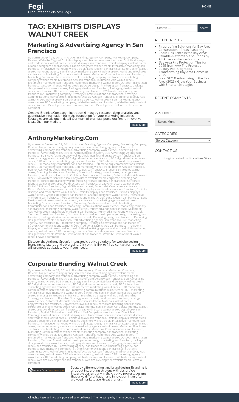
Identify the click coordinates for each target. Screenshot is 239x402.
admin (36, 57)
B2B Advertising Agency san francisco (98, 278)
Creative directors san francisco (77, 183)
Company (105, 57)
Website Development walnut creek (108, 105)
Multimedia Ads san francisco (76, 80)
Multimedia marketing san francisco (50, 82)
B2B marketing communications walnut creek (94, 290)
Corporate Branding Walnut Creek (77, 263)
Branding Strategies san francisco (82, 169)
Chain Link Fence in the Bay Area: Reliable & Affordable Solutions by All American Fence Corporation (184, 56)
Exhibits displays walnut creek (127, 63)
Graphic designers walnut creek (90, 66)
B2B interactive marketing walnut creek (95, 287)
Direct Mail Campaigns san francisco (118, 186)
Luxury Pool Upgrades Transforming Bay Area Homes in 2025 (183, 72)
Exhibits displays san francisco (86, 63)
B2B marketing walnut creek (93, 166)
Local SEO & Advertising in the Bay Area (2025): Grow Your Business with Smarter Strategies (184, 81)
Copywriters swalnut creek (88, 178)
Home (206, 6)
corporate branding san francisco (120, 304)
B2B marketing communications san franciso (65, 164)
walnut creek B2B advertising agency (69, 99)
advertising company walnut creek (95, 150)
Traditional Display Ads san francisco (90, 96)
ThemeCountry (125, 397)
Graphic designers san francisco (48, 66)
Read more (139, 124)
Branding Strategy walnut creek (99, 172)
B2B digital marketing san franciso (87, 158)
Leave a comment (47, 237)
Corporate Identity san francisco (105, 181)
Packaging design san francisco (88, 88)
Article (71, 57)
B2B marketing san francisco (55, 166)
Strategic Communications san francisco (98, 94)
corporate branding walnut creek (62, 181)
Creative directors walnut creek (119, 183)
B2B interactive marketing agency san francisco (67, 161)
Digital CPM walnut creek (77, 186)
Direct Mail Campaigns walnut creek (50, 189)
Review (33, 60)
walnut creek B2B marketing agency (118, 99)
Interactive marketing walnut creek (63, 68)
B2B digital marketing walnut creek (95, 284)
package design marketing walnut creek (66, 217)
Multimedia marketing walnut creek (97, 82)
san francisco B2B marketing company (63, 223)
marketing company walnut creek (67, 209)
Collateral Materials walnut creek (110, 301)
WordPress (83, 397)
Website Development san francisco (60, 105)
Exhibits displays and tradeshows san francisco (92, 60)
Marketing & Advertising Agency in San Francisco (85, 48)
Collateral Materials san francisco (91, 175)
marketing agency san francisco (57, 71)
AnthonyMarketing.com (63, 137)
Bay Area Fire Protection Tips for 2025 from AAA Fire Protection (183, 64)
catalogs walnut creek (55, 175)
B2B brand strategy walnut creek (121, 281)
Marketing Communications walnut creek (54, 77)
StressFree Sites (200, 158)
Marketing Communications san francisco (117, 74)
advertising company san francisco (50, 150)
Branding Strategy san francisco (57, 172)
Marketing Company (125, 57)
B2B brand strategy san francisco (111, 155)
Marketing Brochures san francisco (50, 203)
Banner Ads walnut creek (44, 169)
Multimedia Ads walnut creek (115, 80)
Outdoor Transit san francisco (47, 214)
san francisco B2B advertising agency (60, 91)
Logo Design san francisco (104, 68)
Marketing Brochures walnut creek (68, 74)
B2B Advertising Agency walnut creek (65, 155)
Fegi (35, 6)
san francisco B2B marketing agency (109, 91)
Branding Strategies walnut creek (102, 295)
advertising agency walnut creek (113, 147)
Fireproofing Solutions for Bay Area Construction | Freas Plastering (185, 48)
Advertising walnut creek (56, 152)
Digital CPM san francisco (44, 186)
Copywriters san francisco (53, 178)
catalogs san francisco (114, 298)
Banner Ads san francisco (128, 166)
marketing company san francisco (102, 77)
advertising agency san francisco (70, 147)
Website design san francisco (96, 102)
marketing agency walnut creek (98, 71)
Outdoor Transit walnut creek (60, 85)
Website (44, 60)
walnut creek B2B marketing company (52, 102)
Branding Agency (87, 57)
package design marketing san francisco (105, 85)
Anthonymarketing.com (88, 152)
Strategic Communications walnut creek (53, 225)
